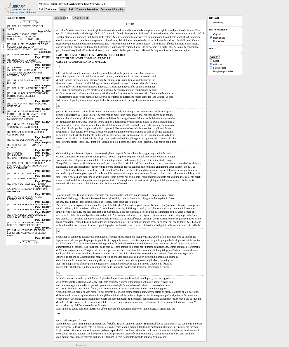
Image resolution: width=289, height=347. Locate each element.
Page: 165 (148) (43, 186)
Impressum (81, 345)
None (3, 110)
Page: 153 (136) (43, 171)
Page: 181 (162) (43, 238)
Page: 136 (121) (43, 129)
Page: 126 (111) (43, 101)
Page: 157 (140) (43, 181)
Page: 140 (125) (43, 137)
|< (61, 18)
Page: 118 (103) (43, 65)
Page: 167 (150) (43, 194)
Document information (112, 9)
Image (63, 9)
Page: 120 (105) (43, 85)
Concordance (3, 97)
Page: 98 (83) (44, 52)
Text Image (51, 9)
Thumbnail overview (87, 9)
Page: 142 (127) (43, 150)
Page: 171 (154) (43, 202)
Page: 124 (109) (43, 91)
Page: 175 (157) (43, 207)
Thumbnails (3, 35)
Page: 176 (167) (43, 212)
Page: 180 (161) (43, 227)
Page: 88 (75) (44, 41)
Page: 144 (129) (43, 160)
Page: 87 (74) (44, 31)
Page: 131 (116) (43, 109)
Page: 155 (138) (43, 176)
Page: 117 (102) (43, 57)
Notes (3, 84)
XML (71, 9)
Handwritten (3, 72)
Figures (3, 59)
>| (87, 18)
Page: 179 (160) (43, 220)
